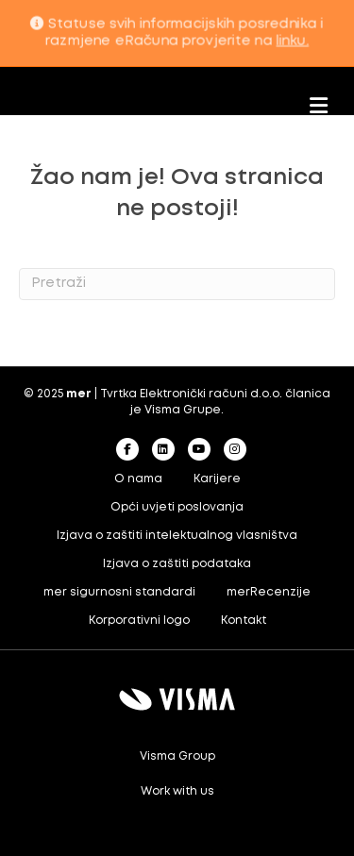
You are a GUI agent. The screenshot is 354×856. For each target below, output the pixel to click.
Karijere (217, 479)
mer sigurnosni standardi (119, 592)
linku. (292, 40)
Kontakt (243, 620)
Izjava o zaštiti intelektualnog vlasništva (177, 535)
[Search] (177, 284)
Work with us (177, 791)
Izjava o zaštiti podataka (177, 564)
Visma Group (177, 756)
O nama (138, 479)
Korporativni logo (139, 620)
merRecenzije (269, 592)
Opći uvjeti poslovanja (177, 507)
